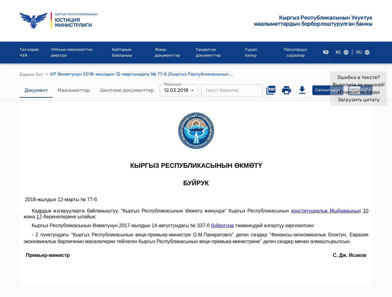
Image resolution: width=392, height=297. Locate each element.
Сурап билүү (251, 52)
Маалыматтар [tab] (74, 90)
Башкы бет (31, 74)
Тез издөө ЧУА (29, 52)
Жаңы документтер (167, 52)
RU (362, 52)
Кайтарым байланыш (122, 52)
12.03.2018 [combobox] (176, 90)
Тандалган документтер (208, 52)
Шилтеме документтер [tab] (127, 90)
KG (342, 52)
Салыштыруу (327, 90)
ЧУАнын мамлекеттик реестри (72, 52)
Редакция (172, 84)
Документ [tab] (36, 90)
